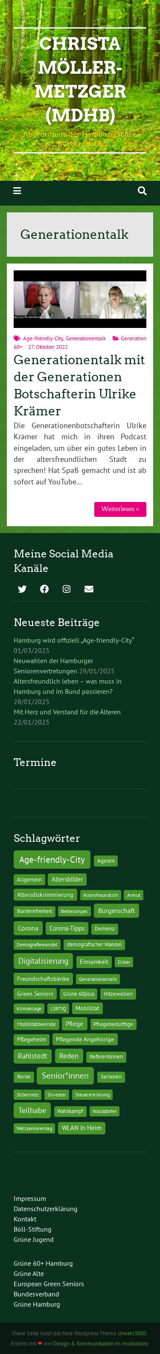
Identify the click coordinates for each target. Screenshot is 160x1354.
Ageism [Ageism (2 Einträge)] (106, 860)
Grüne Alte (29, 1273)
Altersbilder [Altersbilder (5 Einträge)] (67, 879)
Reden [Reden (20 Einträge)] (69, 1056)
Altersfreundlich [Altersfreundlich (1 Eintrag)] (100, 895)
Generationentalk (86, 338)
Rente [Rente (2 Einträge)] (24, 1076)
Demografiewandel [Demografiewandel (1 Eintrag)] (37, 944)
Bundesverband (36, 1294)
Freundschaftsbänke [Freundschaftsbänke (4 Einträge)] (43, 979)
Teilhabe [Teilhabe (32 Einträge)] (32, 1110)
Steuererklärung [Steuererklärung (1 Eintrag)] (92, 1094)
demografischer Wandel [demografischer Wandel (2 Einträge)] (94, 944)
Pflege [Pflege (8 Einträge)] (74, 1023)
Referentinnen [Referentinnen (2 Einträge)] (106, 1056)
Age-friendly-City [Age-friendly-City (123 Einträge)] (52, 859)
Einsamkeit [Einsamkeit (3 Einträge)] (94, 961)
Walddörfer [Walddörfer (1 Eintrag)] (104, 1111)
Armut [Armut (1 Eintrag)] (133, 895)
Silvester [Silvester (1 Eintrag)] (56, 1094)
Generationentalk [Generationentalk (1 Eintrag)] (98, 979)
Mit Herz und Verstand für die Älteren (67, 711)
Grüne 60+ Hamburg (43, 1263)
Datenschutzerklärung (46, 1208)
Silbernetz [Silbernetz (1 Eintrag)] (27, 1094)
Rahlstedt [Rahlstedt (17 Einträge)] (32, 1056)
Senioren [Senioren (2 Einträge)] (111, 1076)
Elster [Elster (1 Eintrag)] (124, 962)
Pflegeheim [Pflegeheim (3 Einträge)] (31, 1039)
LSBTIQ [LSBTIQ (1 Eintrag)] (58, 1008)
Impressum (30, 1198)
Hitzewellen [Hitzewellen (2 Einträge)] (118, 993)
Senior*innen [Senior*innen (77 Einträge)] (65, 1075)
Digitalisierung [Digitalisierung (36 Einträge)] (43, 961)
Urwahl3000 (132, 1333)
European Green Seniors (49, 1283)
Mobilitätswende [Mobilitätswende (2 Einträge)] (36, 1024)
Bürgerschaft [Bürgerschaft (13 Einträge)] (116, 910)
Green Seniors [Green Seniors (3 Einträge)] (35, 993)
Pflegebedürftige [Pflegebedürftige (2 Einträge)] (113, 1024)
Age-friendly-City (43, 338)
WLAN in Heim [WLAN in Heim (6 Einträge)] (82, 1128)
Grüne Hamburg (37, 1304)
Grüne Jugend (34, 1239)
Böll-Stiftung (33, 1229)
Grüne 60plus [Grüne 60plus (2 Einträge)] (78, 993)
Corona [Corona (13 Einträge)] (28, 928)
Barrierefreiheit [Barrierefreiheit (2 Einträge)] (34, 911)
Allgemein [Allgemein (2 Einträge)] (29, 879)
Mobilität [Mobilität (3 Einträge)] (87, 1008)
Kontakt (25, 1219)
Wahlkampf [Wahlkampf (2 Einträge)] (70, 1111)
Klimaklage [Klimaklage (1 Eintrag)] (29, 1008)
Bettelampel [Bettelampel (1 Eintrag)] (74, 911)
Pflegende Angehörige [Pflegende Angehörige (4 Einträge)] (85, 1039)
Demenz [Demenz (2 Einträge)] (105, 928)
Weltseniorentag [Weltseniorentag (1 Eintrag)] (34, 1128)
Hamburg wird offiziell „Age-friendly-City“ (74, 640)
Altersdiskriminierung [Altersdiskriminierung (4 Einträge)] (45, 895)
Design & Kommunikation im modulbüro (100, 1343)
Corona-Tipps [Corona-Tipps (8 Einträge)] (66, 928)
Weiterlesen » (120, 509)
